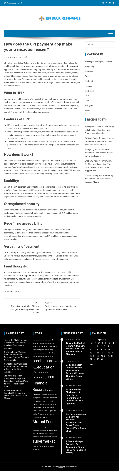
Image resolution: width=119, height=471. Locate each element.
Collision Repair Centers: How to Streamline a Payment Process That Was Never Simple (99, 141)
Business (89, 71)
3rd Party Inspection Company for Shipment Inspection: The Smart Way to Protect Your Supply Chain (16, 381)
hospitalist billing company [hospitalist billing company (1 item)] (48, 404)
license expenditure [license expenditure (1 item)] (50, 411)
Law (87, 96)
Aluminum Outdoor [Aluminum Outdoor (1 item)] (39, 343)
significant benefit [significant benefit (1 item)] (45, 437)
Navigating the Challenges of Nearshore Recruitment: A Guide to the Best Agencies (99, 152)
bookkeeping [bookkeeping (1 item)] (53, 346)
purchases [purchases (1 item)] (53, 430)
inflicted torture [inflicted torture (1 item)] (37, 407)
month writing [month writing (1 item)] (42, 417)
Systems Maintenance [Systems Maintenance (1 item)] (40, 446)
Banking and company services (98, 61)
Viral (61, 467)
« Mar (92, 364)
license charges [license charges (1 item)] (38, 411)
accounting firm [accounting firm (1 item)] (38, 340)
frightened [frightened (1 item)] (44, 394)
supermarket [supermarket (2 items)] (44, 441)
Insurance (89, 91)
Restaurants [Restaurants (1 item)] (44, 433)
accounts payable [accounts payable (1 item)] (48, 340)
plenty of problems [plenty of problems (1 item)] (39, 427)
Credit (87, 76)
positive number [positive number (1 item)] (50, 427)
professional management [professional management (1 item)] (41, 430)
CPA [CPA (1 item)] (51, 356)
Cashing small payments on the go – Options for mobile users (61, 306)
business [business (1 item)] (45, 353)
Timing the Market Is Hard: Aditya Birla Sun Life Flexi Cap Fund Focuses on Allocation (99, 130)
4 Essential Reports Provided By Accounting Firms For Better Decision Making (99, 178)
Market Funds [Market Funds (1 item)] (37, 414)
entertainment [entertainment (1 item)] (37, 378)
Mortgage (89, 105)
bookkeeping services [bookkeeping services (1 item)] (40, 350)
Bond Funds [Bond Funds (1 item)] (44, 346)
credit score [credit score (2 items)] (43, 360)
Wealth (88, 110)
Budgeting (89, 66)
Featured (89, 81)
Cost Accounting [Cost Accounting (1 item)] (44, 356)
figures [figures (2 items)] (48, 376)
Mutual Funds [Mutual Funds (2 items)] (45, 422)
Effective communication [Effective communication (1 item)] (40, 372)
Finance (16, 292)
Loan (87, 100)
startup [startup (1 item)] (54, 437)
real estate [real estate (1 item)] (36, 433)
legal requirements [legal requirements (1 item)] (49, 407)
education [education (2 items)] (46, 367)
